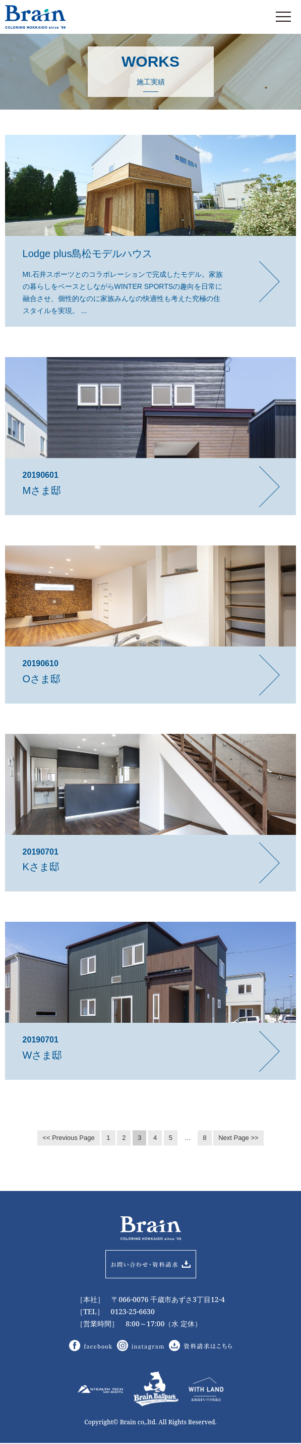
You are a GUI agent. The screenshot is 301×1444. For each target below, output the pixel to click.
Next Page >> (238, 1137)
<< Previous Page (68, 1137)
